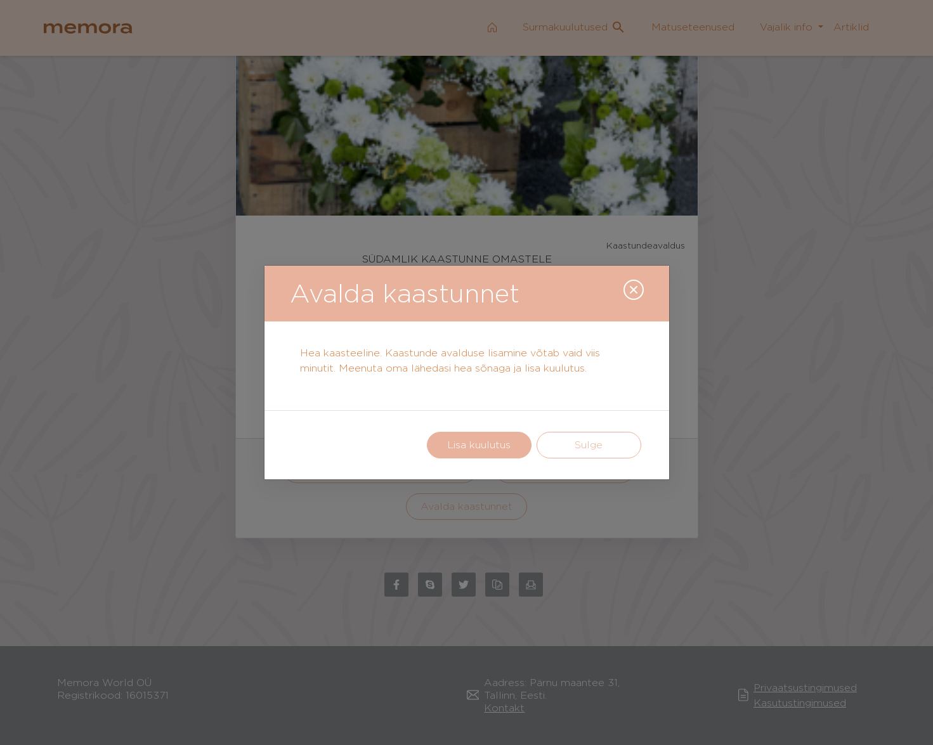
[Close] (633, 290)
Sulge (589, 444)
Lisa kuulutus (479, 444)
